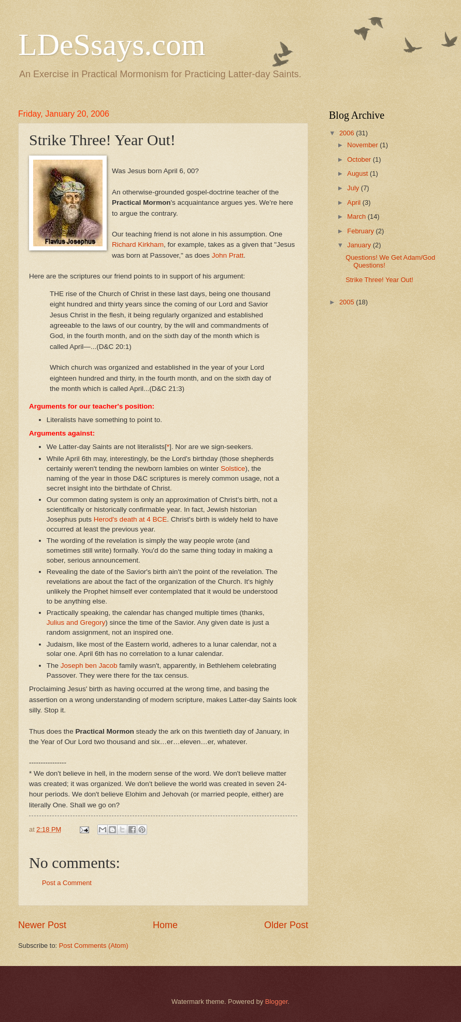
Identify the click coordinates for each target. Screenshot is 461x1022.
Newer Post (42, 925)
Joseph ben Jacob (89, 665)
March (357, 216)
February (361, 231)
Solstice (233, 468)
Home (165, 925)
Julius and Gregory (76, 622)
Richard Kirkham (138, 244)
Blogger (276, 1001)
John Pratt (228, 255)
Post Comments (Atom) (93, 945)
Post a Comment (67, 883)
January (359, 245)
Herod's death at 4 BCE (130, 519)
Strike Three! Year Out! (379, 280)
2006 (347, 133)
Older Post (286, 925)
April (354, 202)
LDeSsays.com (112, 44)
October (359, 159)
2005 (347, 302)
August (358, 173)
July (354, 188)
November (363, 145)
